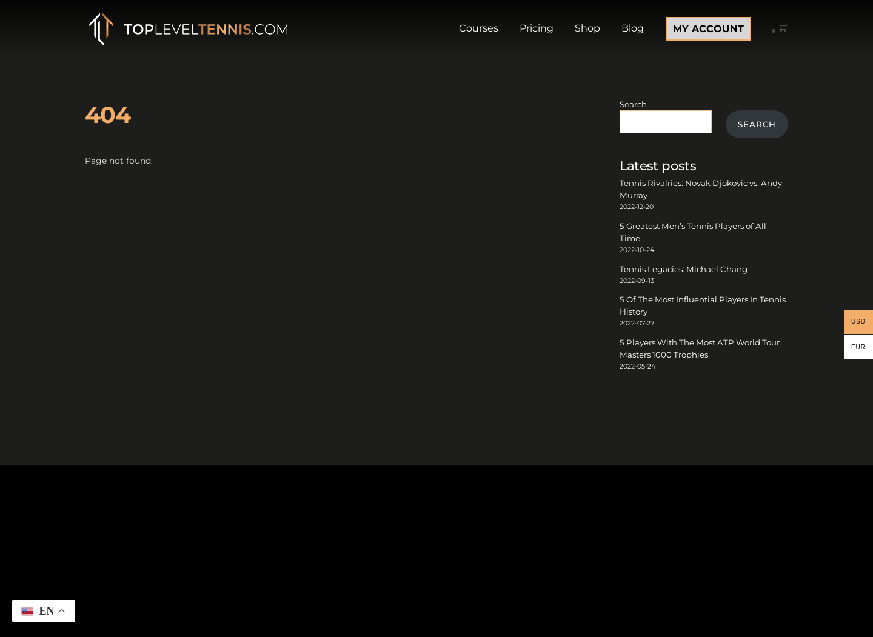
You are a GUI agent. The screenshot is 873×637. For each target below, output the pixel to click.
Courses (478, 28)
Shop (587, 28)
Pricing (537, 28)
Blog (632, 28)
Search (633, 104)
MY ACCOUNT (708, 29)
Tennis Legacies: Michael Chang (684, 269)
